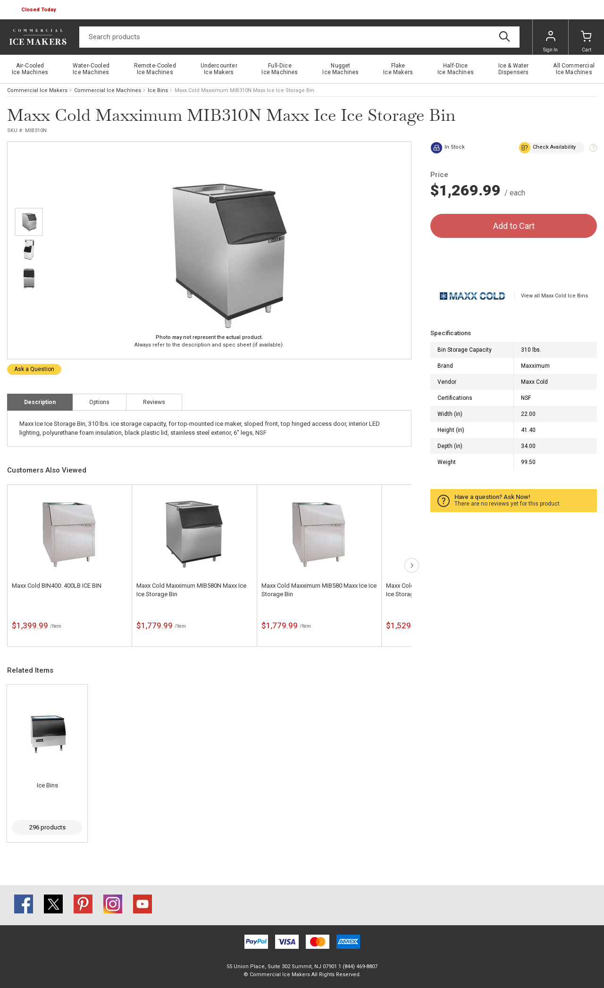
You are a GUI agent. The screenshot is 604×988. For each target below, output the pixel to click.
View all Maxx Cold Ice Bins (554, 296)
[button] (39, 9)
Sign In (550, 41)
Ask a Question (34, 369)
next (29, 342)
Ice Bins (158, 90)
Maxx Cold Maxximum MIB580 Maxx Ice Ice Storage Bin (319, 590)
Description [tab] (40, 402)
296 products (47, 827)
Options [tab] (99, 402)
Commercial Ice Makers (37, 90)
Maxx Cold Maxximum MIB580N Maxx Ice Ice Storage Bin (191, 590)
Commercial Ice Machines (107, 90)
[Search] (299, 37)
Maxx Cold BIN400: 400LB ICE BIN (56, 585)
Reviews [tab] (154, 402)
